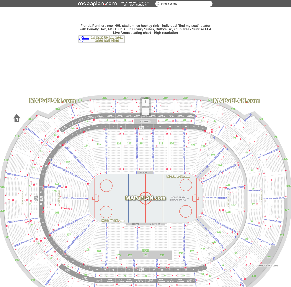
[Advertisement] (145, 15)
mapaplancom (97, 4)
